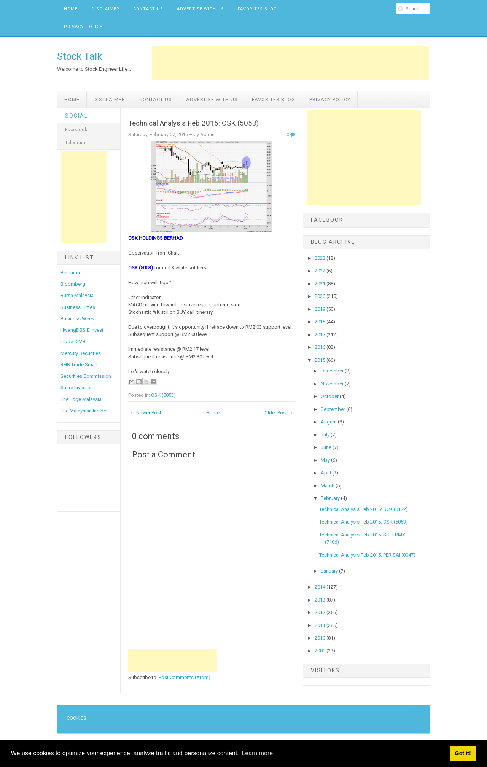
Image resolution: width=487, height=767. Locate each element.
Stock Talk (79, 56)
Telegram (75, 142)
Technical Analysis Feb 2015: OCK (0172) (363, 509)
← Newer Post (145, 412)
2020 (320, 296)
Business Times (77, 307)
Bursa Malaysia (77, 295)
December (333, 371)
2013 (320, 600)
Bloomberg (72, 284)
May (326, 460)
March (328, 486)
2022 (320, 271)
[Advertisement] (290, 63)
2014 (320, 587)
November (333, 384)
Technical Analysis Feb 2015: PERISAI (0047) (367, 555)
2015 (320, 360)
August (329, 422)
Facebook (76, 129)
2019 (320, 309)
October (330, 396)
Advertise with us (200, 8)
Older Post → (278, 412)
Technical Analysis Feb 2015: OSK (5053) (193, 123)
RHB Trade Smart (79, 365)
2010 (320, 638)
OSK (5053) (163, 395)
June (327, 447)
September (333, 409)
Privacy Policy (83, 26)
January (330, 571)
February (331, 498)
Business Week (77, 318)
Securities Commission (85, 376)
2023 (320, 258)
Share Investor (76, 387)
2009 (320, 651)
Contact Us (148, 8)
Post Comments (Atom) (184, 677)
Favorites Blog (257, 8)
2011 (320, 625)
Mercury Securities (80, 353)
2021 (320, 283)
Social (76, 116)
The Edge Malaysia (81, 399)
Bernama (70, 272)
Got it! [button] (463, 753)
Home (71, 8)
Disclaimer (105, 8)
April (326, 473)
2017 (320, 334)
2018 (320, 322)
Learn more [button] (257, 753)
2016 (320, 347)
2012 (320, 612)
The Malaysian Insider (84, 411)
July (326, 435)
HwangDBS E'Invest (81, 330)
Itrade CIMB (73, 341)
